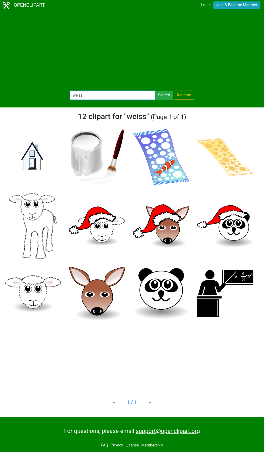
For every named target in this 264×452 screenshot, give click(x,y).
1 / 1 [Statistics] (132, 402)
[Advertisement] (132, 50)
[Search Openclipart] (112, 95)
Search (164, 95)
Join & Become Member (236, 5)
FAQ (104, 445)
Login (205, 5)
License (132, 445)
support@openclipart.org (168, 431)
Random (184, 95)
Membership (152, 445)
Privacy (117, 445)
